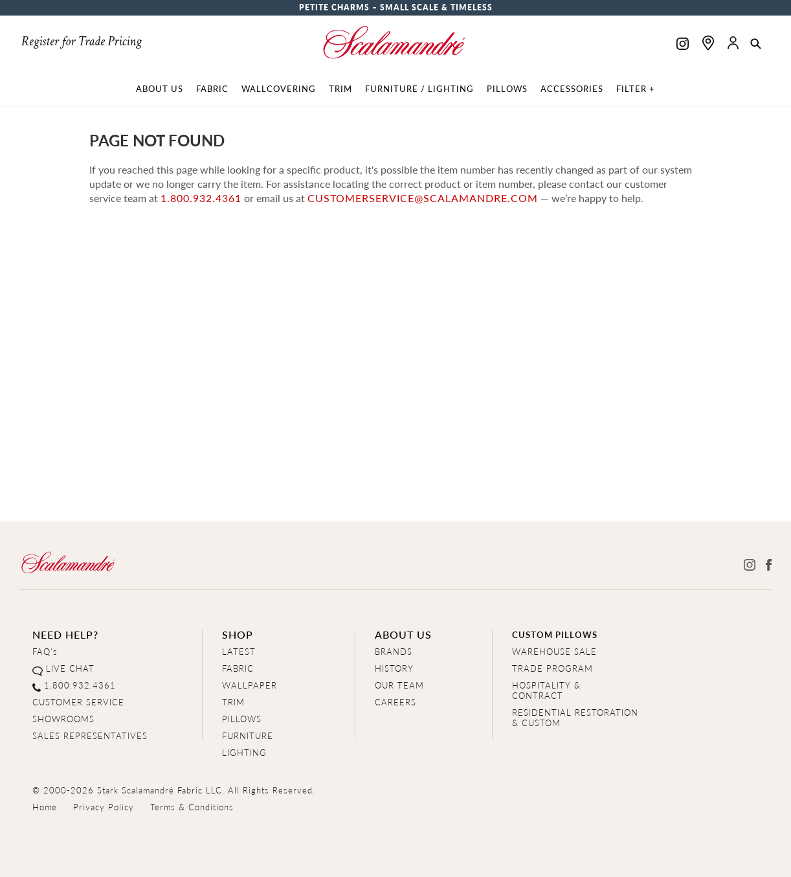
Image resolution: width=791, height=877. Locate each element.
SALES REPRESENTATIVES (90, 735)
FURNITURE (247, 735)
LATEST (239, 651)
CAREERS (395, 702)
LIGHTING (244, 752)
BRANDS (393, 651)
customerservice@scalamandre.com (422, 197)
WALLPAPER (249, 685)
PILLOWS (242, 718)
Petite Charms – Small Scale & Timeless (396, 7)
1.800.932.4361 (201, 197)
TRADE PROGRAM (552, 668)
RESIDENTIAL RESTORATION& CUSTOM (575, 717)
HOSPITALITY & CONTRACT (546, 690)
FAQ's (45, 651)
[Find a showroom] (708, 43)
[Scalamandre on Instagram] (682, 45)
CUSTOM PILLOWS (554, 634)
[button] (755, 44)
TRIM (233, 702)
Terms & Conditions (192, 807)
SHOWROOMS (63, 718)
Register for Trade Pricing (81, 41)
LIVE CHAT (70, 668)
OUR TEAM (399, 685)
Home (44, 807)
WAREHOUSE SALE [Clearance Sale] (554, 651)
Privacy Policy (103, 807)
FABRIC (238, 668)
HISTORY (394, 668)
